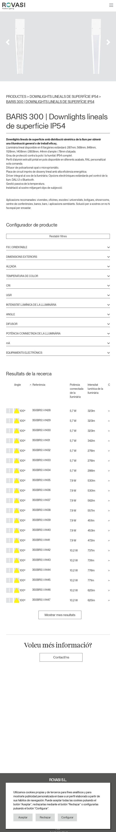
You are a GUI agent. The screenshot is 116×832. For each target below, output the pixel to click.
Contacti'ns (61, 657)
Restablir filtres (58, 236)
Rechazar (45, 817)
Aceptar (23, 817)
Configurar (67, 817)
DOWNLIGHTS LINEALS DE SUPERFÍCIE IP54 (64, 97)
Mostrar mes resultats (60, 615)
